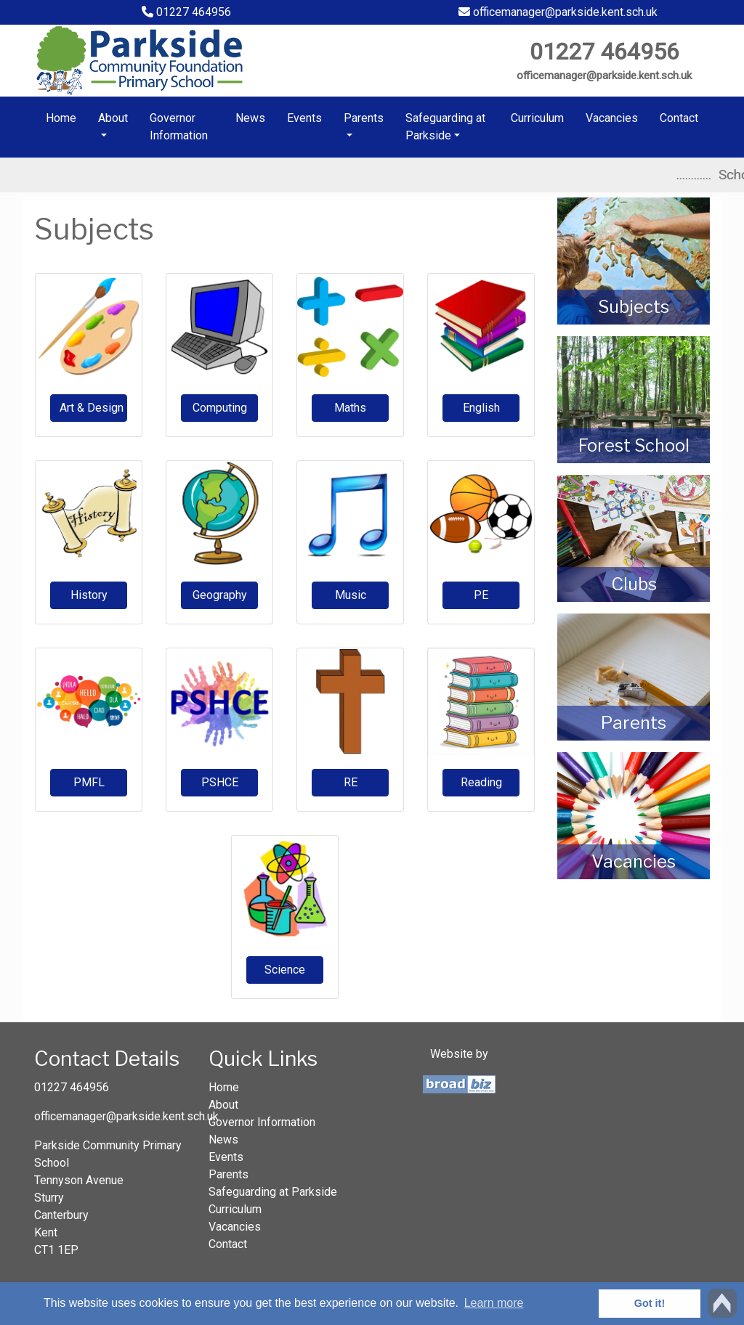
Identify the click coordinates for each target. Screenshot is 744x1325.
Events (304, 118)
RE (350, 782)
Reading (481, 782)
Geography (220, 595)
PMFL (89, 782)
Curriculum (537, 118)
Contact (679, 118)
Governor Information (179, 126)
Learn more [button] (494, 1303)
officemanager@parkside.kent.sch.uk (558, 12)
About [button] (113, 118)
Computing (220, 408)
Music (350, 595)
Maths (350, 408)
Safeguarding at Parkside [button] (445, 126)
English (481, 408)
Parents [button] (364, 118)
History (89, 595)
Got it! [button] (649, 1303)
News (250, 118)
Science (284, 970)
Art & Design (92, 408)
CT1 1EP (56, 1250)
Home (61, 118)
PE (481, 595)
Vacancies (612, 118)
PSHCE (219, 782)
